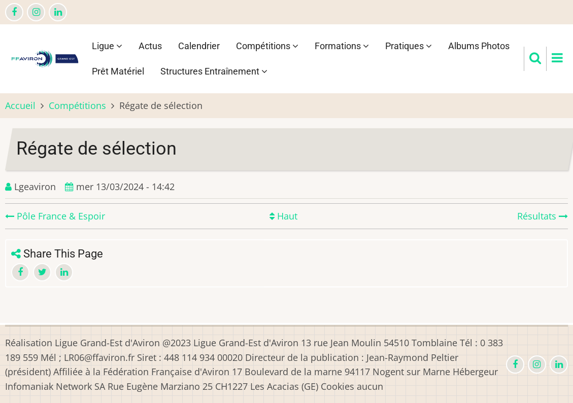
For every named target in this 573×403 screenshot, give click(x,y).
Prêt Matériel (118, 71)
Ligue (107, 46)
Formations (342, 46)
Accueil (20, 105)
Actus (150, 46)
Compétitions (267, 46)
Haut (283, 216)
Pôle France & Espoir (55, 216)
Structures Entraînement (213, 71)
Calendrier (199, 46)
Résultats (542, 216)
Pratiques (408, 46)
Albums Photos (479, 46)
